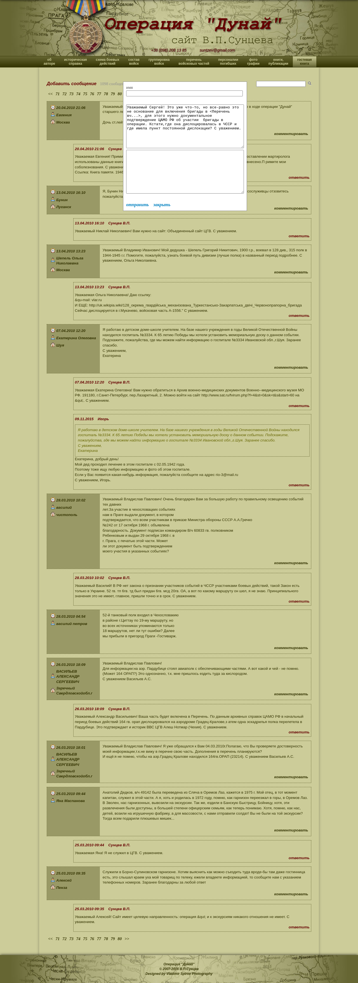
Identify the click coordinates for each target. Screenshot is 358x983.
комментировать (291, 134)
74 (78, 94)
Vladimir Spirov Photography (189, 974)
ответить (299, 177)
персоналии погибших (228, 62)
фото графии (253, 62)
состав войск (133, 62)
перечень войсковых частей (193, 62)
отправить (137, 221)
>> (126, 938)
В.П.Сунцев (189, 969)
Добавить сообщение (71, 83)
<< (50, 94)
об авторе (49, 62)
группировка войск (159, 62)
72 (64, 94)
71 (58, 94)
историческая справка (75, 62)
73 (71, 94)
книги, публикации (278, 62)
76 (92, 94)
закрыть (161, 221)
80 (120, 94)
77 (99, 94)
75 (85, 94)
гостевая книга (304, 62)
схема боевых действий (107, 62)
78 (106, 94)
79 (113, 94)
